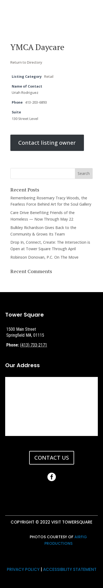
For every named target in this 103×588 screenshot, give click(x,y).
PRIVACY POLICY (23, 569)
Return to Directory (26, 62)
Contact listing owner (47, 143)
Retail (48, 76)
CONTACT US (51, 457)
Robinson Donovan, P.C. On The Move (44, 257)
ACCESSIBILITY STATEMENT (69, 569)
